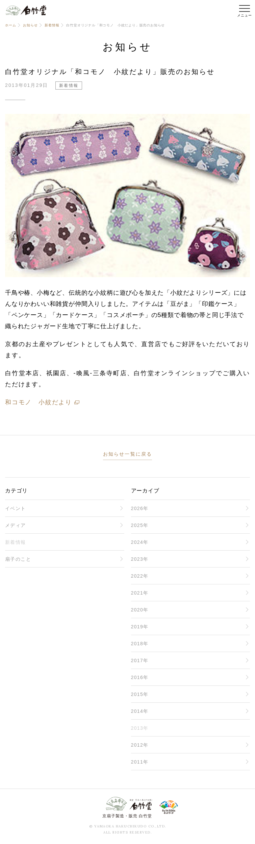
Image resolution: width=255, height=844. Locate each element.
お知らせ (30, 25)
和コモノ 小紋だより (38, 402)
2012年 (140, 745)
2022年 (140, 576)
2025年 (140, 525)
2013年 (140, 728)
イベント (15, 508)
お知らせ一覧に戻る (127, 454)
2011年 (140, 762)
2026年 (140, 508)
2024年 (140, 542)
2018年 (140, 643)
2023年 (140, 559)
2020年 (140, 609)
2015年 (140, 694)
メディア (15, 525)
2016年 (140, 677)
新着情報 (52, 25)
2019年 (140, 626)
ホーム (10, 25)
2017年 (140, 660)
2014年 (140, 711)
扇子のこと (18, 559)
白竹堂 (26, 10)
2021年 (140, 593)
